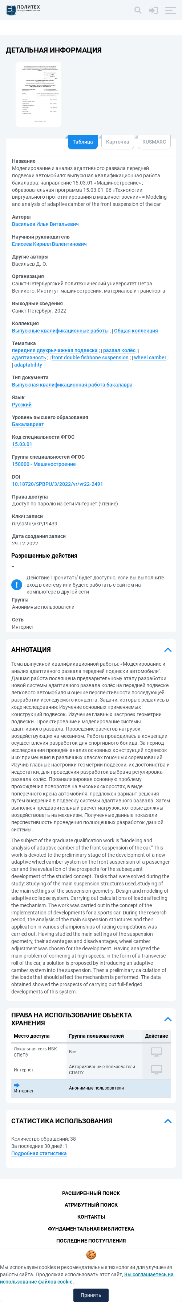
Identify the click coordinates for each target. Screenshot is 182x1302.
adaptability (28, 365)
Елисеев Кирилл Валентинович (49, 244)
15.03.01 (22, 444)
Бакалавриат (28, 424)
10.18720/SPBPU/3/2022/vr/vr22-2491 (57, 484)
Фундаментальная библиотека (91, 1229)
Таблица (83, 142)
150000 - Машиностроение (44, 464)
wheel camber (150, 357)
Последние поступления (91, 1241)
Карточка (117, 142)
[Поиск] (138, 10)
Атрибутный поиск (91, 1205)
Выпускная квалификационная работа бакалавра (72, 385)
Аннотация (31, 649)
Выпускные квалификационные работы (60, 331)
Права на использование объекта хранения (71, 1019)
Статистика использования (61, 1121)
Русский (22, 405)
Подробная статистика (39, 1153)
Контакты (91, 1217)
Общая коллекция (136, 331)
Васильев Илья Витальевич (45, 224)
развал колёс (119, 350)
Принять (91, 1295)
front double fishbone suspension (90, 357)
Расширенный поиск (91, 1193)
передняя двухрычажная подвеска (55, 350)
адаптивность (29, 357)
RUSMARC (154, 142)
